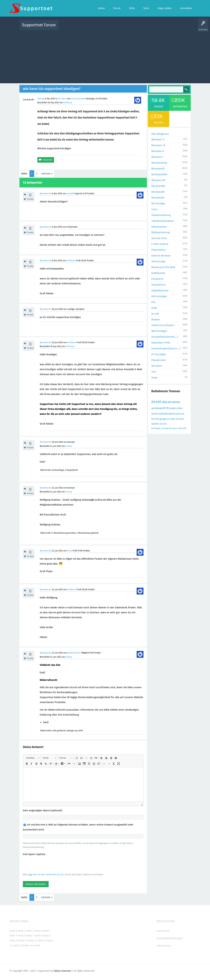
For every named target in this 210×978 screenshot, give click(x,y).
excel (156, 401)
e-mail (179, 428)
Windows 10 (158, 145)
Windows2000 (159, 174)
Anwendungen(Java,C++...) (166, 348)
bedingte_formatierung (163, 428)
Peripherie (157, 278)
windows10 (158, 408)
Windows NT (158, 180)
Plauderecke (158, 360)
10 (167, 408)
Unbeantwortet (109, 27)
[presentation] (49, 864)
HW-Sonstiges (159, 296)
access (163, 423)
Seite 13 (42, 940)
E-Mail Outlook (159, 244)
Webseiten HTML (160, 342)
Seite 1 (21, 930)
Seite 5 (13, 935)
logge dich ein (34, 874)
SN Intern (62, 98)
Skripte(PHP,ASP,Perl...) (164, 336)
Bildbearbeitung (160, 232)
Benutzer (147, 27)
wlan (172, 419)
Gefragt (40, 98)
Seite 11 (23, 940)
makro (173, 408)
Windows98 (157, 191)
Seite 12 (32, 940)
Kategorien (135, 27)
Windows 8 (157, 151)
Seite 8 (38, 935)
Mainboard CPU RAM (163, 267)
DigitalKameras (160, 290)
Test (153, 371)
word (171, 413)
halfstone (67, 102)
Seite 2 (30, 930)
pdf (184, 428)
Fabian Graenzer (62, 970)
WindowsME (158, 186)
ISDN (154, 307)
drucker (180, 419)
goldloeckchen (74, 653)
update (155, 423)
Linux (154, 209)
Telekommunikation (162, 325)
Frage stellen (160, 27)
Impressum (163, 930)
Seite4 (45, 930)
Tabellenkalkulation (162, 220)
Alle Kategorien (160, 133)
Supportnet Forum (39, 25)
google (163, 419)
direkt (36, 945)
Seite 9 (46, 935)
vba (164, 402)
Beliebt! (95, 27)
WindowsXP (158, 168)
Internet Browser (161, 255)
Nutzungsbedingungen (170, 938)
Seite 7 (30, 935)
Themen (123, 27)
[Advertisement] (105, 56)
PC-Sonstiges (158, 354)
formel (155, 418)
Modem (155, 319)
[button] (32, 758)
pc (168, 419)
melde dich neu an (54, 874)
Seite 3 (38, 930)
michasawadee (78, 98)
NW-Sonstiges (159, 331)
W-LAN (155, 313)
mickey (69, 446)
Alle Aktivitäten (68, 27)
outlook (163, 413)
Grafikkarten (158, 273)
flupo (69, 551)
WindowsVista (159, 162)
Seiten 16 (27, 945)
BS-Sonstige (158, 203)
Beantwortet (45, 193)
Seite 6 (22, 935)
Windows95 (157, 197)
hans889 (70, 193)
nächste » (46, 173)
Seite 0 (13, 930)
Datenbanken (159, 226)
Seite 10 (14, 940)
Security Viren (159, 238)
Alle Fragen (83, 27)
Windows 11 (158, 139)
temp (154, 377)
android (179, 413)
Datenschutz (164, 945)
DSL (153, 302)
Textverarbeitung (161, 215)
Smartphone (158, 284)
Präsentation (158, 249)
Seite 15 (17, 945)
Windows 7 (157, 156)
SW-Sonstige (158, 261)
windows (174, 402)
